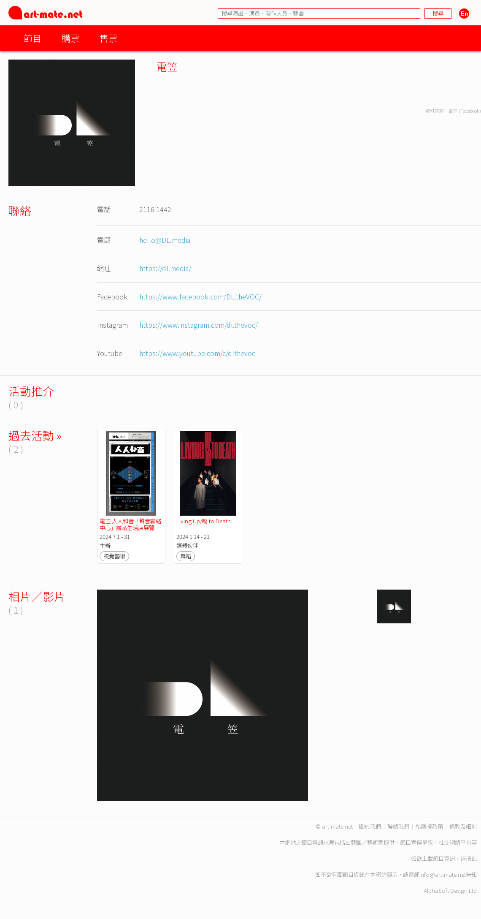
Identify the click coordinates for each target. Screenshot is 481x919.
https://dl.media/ (165, 268)
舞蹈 (185, 556)
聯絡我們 (398, 826)
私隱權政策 (429, 826)
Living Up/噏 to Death (203, 521)
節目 (32, 37)
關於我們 (370, 826)
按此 (471, 858)
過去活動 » (35, 435)
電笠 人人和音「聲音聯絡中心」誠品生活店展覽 (130, 524)
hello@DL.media (164, 240)
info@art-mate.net (442, 874)
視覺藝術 (114, 556)
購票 (70, 37)
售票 (108, 37)
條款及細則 (463, 826)
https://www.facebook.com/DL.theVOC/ (200, 296)
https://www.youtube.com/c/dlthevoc (197, 353)
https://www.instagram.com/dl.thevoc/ (198, 325)
